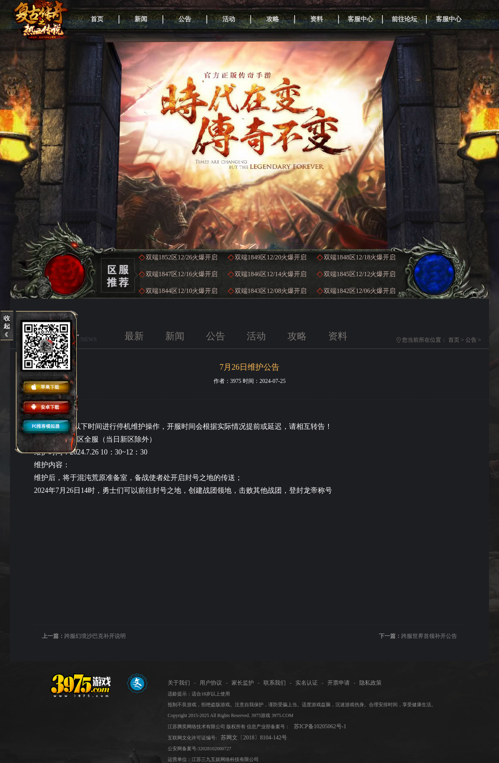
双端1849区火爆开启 (271, 257)
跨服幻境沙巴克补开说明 (95, 636)
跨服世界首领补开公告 (429, 636)
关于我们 (179, 683)
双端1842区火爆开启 (360, 290)
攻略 (272, 19)
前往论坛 (404, 19)
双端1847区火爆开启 (182, 274)
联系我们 (274, 683)
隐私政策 (370, 683)
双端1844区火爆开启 (182, 290)
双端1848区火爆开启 (360, 257)
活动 (228, 19)
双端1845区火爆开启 (360, 274)
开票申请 (338, 683)
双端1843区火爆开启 (271, 290)
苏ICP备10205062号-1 (320, 726)
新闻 (141, 19)
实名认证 (306, 683)
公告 (184, 19)
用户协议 (211, 683)
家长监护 (243, 683)
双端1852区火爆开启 (182, 257)
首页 (97, 19)
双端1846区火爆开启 (271, 274)
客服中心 (360, 19)
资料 (316, 19)
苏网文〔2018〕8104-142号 (254, 738)
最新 (134, 336)
